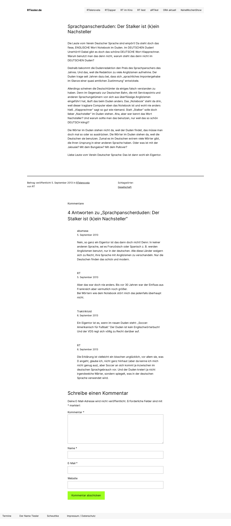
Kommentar (76, 412)
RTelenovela (83, 182)
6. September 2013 (87, 315)
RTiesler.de (34, 10)
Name (72, 448)
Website (72, 478)
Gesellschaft (125, 187)
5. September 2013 (87, 234)
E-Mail (72, 463)
